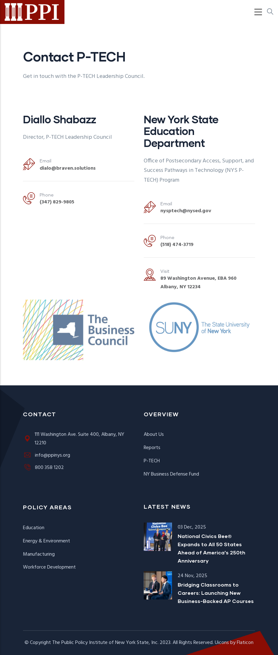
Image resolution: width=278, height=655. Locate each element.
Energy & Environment (46, 541)
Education (33, 528)
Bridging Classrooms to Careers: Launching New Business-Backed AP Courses (216, 593)
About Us (154, 434)
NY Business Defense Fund (171, 474)
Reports (152, 448)
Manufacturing (39, 554)
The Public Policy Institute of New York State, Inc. (105, 643)
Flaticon (245, 643)
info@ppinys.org (46, 455)
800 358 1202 (43, 468)
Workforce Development (49, 567)
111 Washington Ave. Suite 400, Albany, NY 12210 (73, 438)
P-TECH (152, 461)
